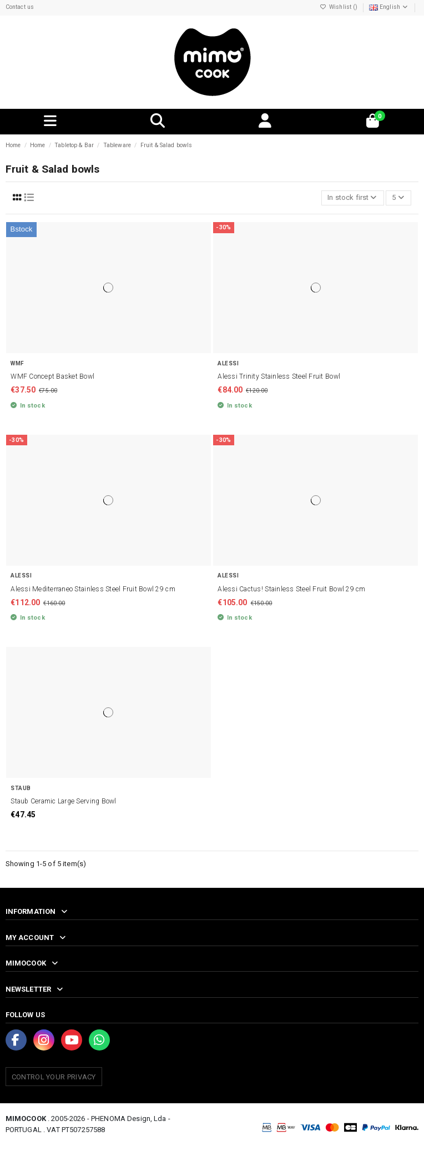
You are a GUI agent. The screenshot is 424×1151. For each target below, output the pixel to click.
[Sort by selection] (352, 197)
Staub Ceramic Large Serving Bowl (63, 801)
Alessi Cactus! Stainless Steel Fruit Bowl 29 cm (291, 589)
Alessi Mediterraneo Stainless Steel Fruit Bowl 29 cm (93, 589)
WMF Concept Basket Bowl (52, 376)
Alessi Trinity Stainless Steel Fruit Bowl (279, 376)
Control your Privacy (54, 1077)
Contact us (20, 7)
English (389, 7)
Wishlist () (340, 7)
